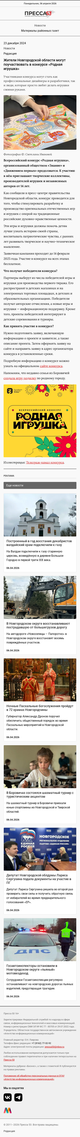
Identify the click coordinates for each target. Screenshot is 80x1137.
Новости (40, 25)
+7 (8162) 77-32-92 (41, 1043)
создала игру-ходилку (20, 378)
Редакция (9, 1131)
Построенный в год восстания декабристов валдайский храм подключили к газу (39, 543)
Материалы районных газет (40, 30)
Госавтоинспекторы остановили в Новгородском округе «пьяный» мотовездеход (31, 969)
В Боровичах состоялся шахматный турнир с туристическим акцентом (40, 794)
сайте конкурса (51, 366)
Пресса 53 (9, 1059)
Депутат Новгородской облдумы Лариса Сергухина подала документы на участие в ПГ (38, 879)
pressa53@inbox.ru (54, 1046)
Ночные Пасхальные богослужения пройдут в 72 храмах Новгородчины (39, 708)
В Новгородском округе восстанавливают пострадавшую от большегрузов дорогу (38, 625)
